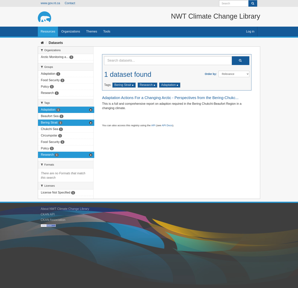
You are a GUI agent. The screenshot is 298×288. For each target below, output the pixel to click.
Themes (91, 31)
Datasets (56, 43)
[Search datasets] (238, 3)
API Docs (167, 125)
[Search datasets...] (168, 60)
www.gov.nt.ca (50, 3)
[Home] (42, 43)
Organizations (70, 31)
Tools (106, 31)
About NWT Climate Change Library (65, 208)
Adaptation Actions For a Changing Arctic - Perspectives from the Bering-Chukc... (170, 98)
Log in (250, 31)
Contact (70, 3)
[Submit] (252, 3)
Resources (48, 31)
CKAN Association (53, 219)
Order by (210, 73)
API (153, 125)
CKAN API (48, 214)
